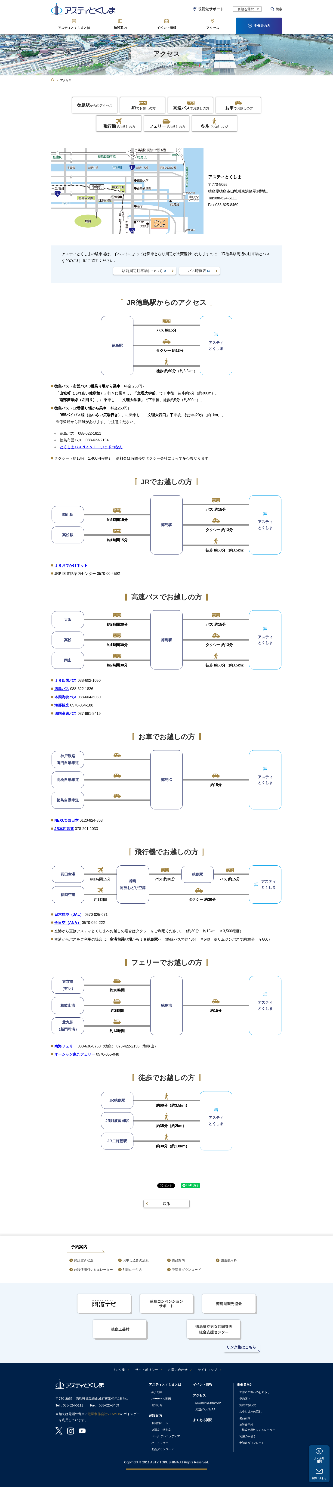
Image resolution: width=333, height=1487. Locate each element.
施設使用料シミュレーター (93, 1269)
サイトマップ (207, 1370)
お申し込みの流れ (136, 1260)
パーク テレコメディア (165, 1436)
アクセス (212, 28)
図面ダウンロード (162, 1449)
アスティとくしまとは (74, 28)
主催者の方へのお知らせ (254, 1392)
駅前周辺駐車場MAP (208, 1403)
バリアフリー (159, 1442)
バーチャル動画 (161, 1398)
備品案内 (178, 1260)
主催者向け (245, 1384)
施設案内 (120, 28)
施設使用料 (229, 1260)
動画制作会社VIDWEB (104, 1414)
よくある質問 (319, 1459)
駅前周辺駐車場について (142, 271)
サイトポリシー (146, 1370)
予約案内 (244, 1398)
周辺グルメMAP (205, 1409)
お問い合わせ (319, 1478)
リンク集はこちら (241, 1347)
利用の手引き (132, 1269)
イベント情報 (166, 28)
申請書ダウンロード (186, 1269)
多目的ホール (159, 1423)
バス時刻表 (197, 271)
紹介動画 (157, 1392)
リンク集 (118, 1370)
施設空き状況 (83, 1260)
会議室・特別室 (161, 1429)
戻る (166, 1204)
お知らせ (157, 1405)
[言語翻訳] (247, 9)
